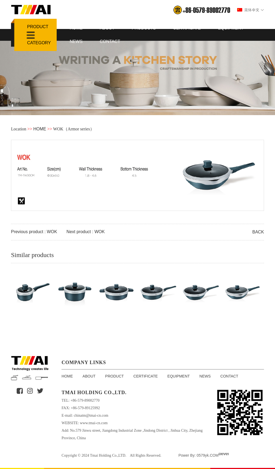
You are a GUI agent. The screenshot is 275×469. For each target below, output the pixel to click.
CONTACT (110, 41)
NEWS (76, 41)
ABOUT (107, 28)
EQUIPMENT (231, 28)
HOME (76, 28)
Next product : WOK (86, 231)
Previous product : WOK (34, 231)
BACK (258, 232)
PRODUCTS (144, 28)
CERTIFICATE (187, 28)
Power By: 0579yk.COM (198, 455)
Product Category (39, 34)
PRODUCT (114, 376)
